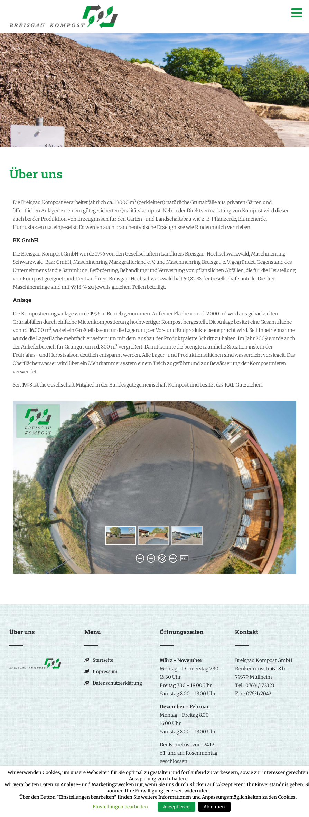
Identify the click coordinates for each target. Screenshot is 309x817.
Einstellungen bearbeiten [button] (120, 807)
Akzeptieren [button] (176, 807)
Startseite (103, 660)
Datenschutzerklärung (117, 683)
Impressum (105, 672)
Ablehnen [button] (214, 807)
